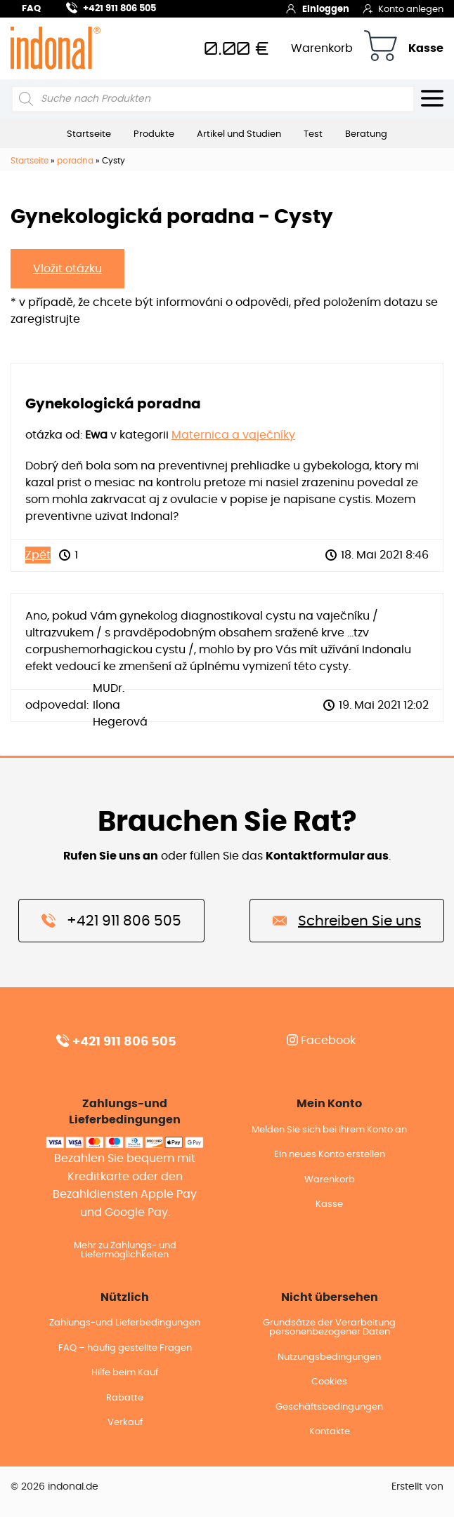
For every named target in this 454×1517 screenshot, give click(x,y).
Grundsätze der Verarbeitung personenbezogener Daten (329, 1327)
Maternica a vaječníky (233, 435)
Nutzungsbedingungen (329, 1357)
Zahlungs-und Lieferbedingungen (124, 1323)
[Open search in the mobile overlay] (213, 99)
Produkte (154, 134)
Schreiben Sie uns (347, 919)
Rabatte (124, 1398)
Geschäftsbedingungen (329, 1407)
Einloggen (317, 8)
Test (313, 134)
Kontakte (329, 1431)
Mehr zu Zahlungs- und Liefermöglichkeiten (125, 1250)
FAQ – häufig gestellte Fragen (125, 1348)
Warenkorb (322, 48)
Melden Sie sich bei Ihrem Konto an (329, 1130)
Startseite (89, 134)
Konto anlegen (403, 8)
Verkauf (125, 1422)
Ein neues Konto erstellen (329, 1154)
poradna (75, 160)
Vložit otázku (67, 268)
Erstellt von (417, 1487)
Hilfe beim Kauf (124, 1372)
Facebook (321, 1040)
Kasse (425, 48)
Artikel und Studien (239, 134)
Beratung (366, 134)
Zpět (38, 555)
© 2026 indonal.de (54, 1487)
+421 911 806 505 (111, 6)
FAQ (31, 8)
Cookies (329, 1381)
